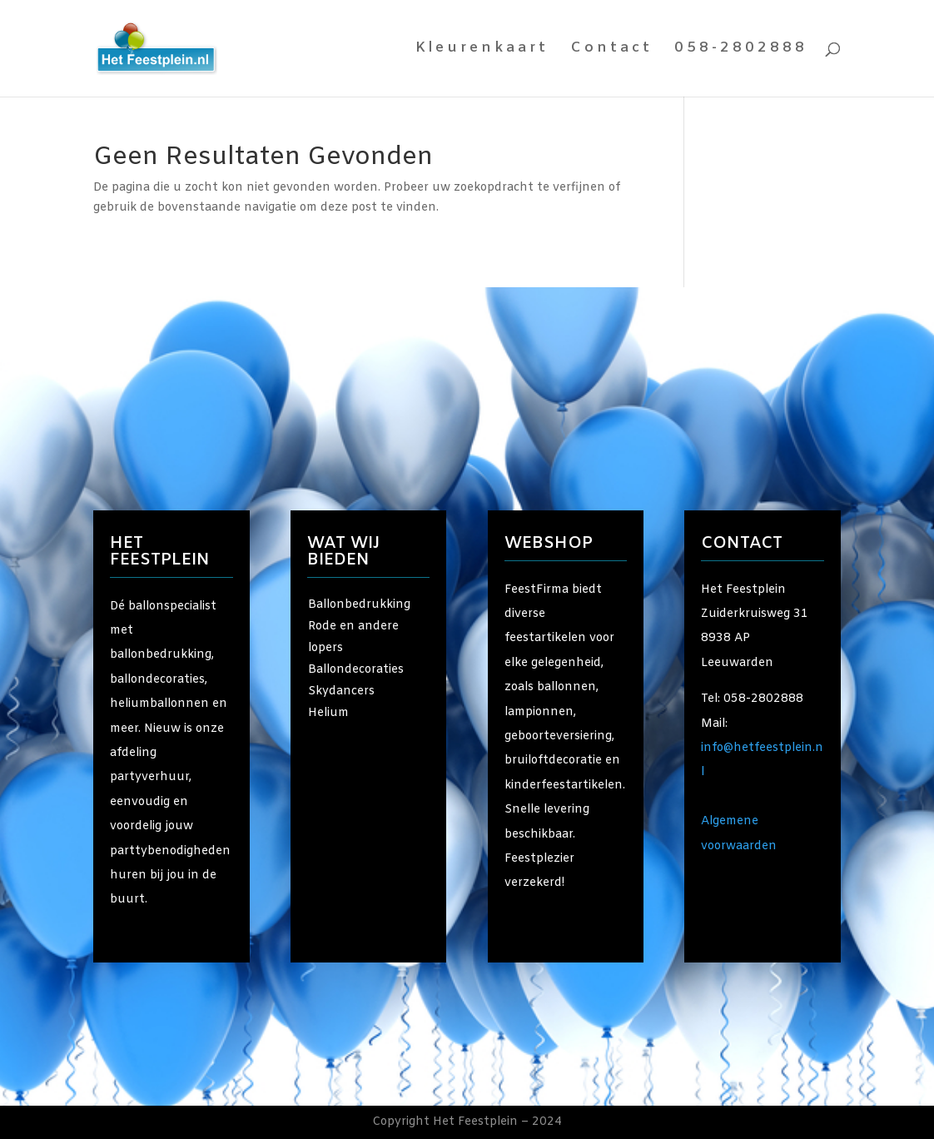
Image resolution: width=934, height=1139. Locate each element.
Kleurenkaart (482, 49)
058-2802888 (740, 49)
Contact (611, 49)
